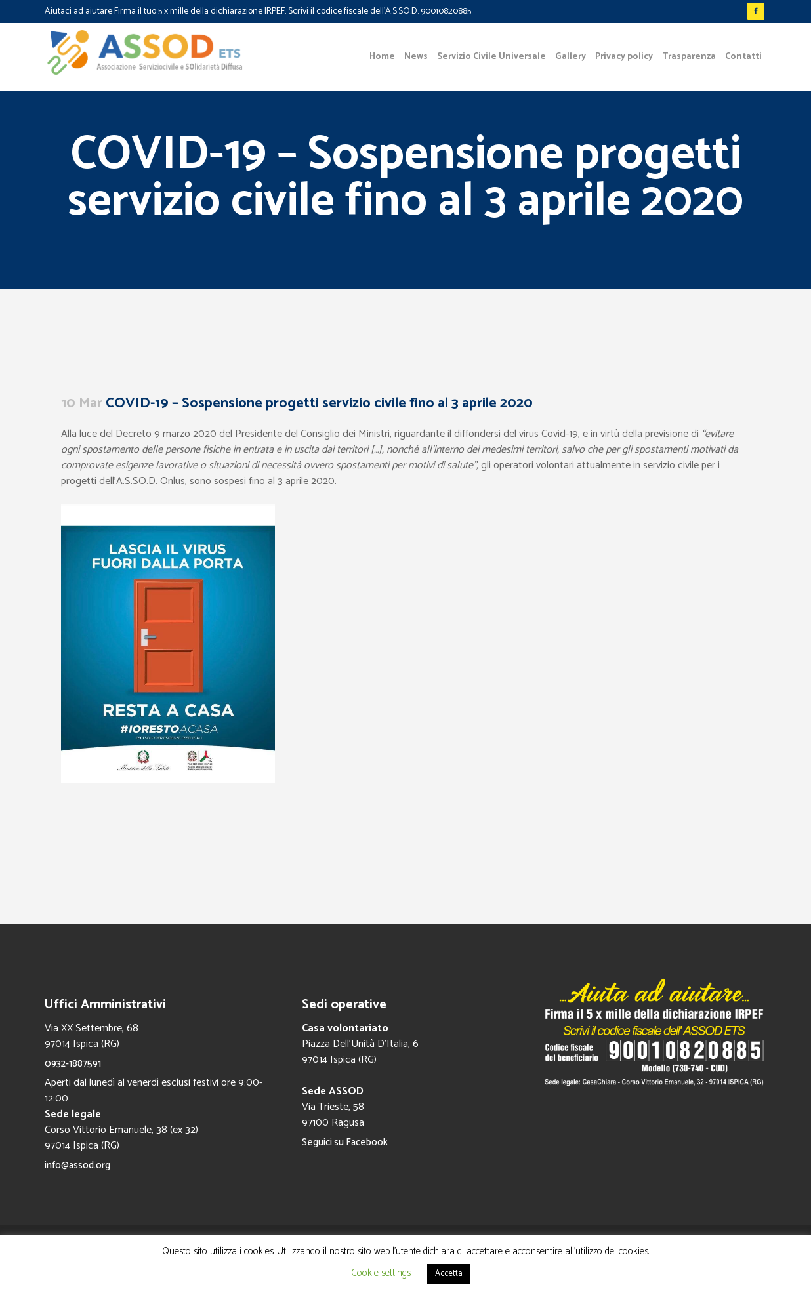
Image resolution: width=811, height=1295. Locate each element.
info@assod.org (77, 1165)
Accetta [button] (449, 1274)
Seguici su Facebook (345, 1142)
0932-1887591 (73, 1064)
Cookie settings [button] (381, 1273)
